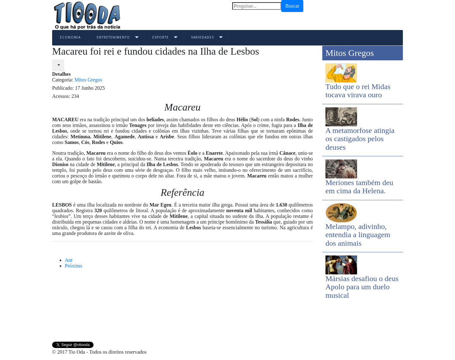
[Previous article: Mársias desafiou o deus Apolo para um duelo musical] (68, 260)
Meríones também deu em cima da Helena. (359, 186)
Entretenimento (113, 37)
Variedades (202, 37)
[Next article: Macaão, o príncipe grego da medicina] (73, 265)
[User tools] (58, 65)
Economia (70, 37)
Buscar (292, 6)
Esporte (160, 37)
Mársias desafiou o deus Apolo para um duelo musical (361, 286)
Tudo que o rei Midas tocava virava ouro (358, 90)
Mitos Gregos (88, 79)
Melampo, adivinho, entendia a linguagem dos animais (357, 234)
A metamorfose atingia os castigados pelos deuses (360, 138)
